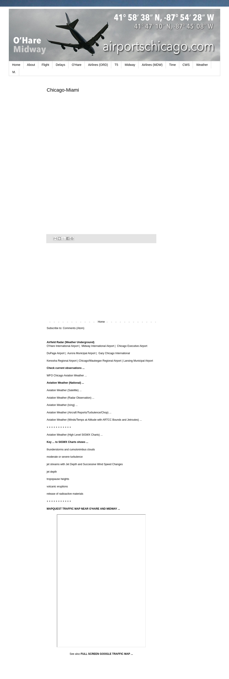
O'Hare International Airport (63, 346)
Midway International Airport (97, 346)
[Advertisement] (101, 284)
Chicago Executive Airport (132, 346)
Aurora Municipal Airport (81, 353)
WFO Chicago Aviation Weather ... (67, 375)
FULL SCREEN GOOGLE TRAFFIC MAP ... (107, 653)
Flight (45, 65)
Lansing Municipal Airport (138, 360)
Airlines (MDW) (152, 65)
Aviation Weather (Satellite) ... (64, 390)
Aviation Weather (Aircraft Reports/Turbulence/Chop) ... (79, 412)
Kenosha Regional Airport (62, 360)
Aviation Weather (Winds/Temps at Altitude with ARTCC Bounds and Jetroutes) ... (94, 419)
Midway (130, 65)
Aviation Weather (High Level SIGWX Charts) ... (75, 434)
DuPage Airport (56, 353)
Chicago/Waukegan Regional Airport (100, 360)
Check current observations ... (66, 368)
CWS (186, 65)
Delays (60, 65)
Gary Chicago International (114, 353)
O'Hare (76, 65)
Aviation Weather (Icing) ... (62, 405)
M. (14, 72)
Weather (202, 65)
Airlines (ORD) (98, 65)
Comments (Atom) (73, 328)
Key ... (50, 442)
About (31, 65)
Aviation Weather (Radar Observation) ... (70, 397)
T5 (116, 65)
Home (16, 65)
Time (172, 65)
